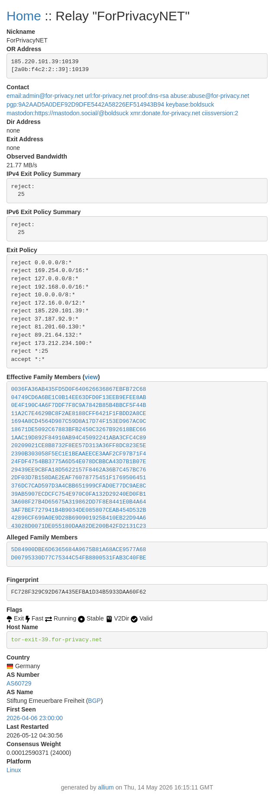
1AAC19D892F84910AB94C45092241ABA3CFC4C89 (78, 438)
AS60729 (19, 683)
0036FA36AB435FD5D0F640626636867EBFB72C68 (78, 389)
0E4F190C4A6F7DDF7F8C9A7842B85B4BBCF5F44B (78, 405)
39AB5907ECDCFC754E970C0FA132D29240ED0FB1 (78, 494)
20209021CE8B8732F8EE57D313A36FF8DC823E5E (78, 445)
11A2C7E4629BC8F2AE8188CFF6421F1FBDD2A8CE (78, 413)
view (91, 377)
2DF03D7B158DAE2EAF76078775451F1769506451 (78, 477)
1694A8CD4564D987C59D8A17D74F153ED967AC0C (78, 421)
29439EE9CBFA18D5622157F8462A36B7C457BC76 (78, 470)
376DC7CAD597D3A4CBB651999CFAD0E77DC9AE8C (78, 486)
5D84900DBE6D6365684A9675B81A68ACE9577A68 (78, 549)
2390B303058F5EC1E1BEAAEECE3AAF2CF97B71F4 (78, 454)
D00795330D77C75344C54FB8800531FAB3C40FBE (78, 558)
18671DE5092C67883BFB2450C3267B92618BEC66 (78, 429)
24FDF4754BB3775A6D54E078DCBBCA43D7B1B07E (78, 461)
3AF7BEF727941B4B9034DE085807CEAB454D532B (78, 510)
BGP (94, 700)
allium (106, 787)
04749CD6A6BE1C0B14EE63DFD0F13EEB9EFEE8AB (78, 397)
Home (23, 16)
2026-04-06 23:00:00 (34, 718)
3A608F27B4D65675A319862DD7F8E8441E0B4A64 (78, 502)
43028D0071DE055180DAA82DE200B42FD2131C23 (78, 526)
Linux (13, 770)
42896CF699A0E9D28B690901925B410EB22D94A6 (78, 518)
